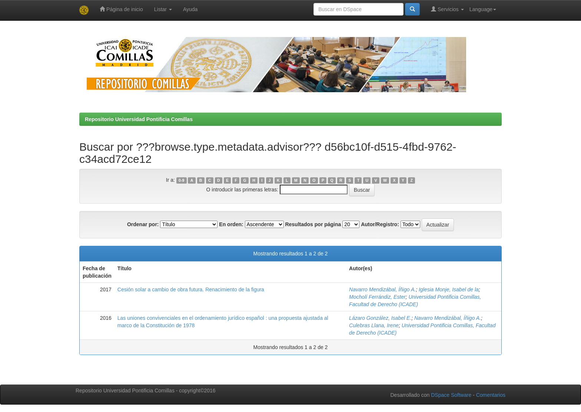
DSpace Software (451, 395)
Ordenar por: (143, 224)
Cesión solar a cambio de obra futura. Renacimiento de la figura (190, 289)
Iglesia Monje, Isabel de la (449, 289)
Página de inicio (121, 9)
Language (482, 9)
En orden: (231, 224)
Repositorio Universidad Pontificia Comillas (139, 119)
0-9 (181, 180)
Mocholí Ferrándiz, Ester (377, 297)
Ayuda (190, 9)
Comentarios (490, 395)
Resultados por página (313, 224)
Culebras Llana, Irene (374, 325)
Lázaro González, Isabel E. (380, 318)
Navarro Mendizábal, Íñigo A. (382, 289)
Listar (163, 9)
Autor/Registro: (380, 224)
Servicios (447, 9)
